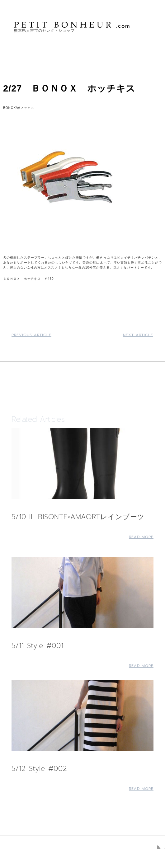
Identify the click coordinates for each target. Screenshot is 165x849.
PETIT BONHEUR (72, 25)
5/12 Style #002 (39, 768)
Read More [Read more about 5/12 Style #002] (141, 788)
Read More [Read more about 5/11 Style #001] (141, 665)
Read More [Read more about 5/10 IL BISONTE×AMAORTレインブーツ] (141, 537)
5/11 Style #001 (38, 645)
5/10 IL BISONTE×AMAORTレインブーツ (78, 517)
